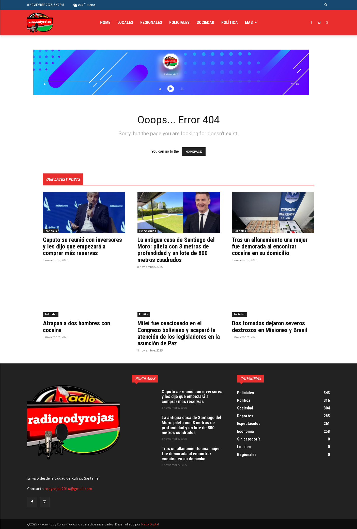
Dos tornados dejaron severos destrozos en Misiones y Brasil (269, 326)
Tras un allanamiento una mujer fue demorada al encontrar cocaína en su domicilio (270, 246)
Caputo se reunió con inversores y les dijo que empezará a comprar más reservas (82, 246)
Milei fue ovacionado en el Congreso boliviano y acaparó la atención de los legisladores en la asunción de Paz (176, 333)
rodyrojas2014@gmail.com (68, 489)
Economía (50, 231)
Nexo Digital (150, 524)
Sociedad (239, 314)
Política (144, 314)
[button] (326, 5)
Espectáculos (147, 231)
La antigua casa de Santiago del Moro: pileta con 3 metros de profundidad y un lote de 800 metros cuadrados (176, 249)
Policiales (240, 231)
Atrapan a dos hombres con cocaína (76, 326)
